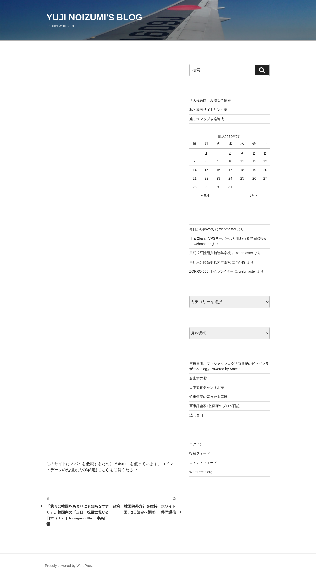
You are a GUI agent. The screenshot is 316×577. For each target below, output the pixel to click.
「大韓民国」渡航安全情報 (210, 100)
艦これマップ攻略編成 (206, 119)
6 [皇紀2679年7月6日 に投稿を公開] (265, 153)
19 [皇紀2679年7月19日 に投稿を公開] (254, 170)
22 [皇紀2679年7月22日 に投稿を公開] (206, 178)
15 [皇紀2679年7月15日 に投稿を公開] (206, 170)
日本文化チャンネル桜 (206, 387)
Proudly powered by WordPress (69, 566)
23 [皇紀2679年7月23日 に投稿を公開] (218, 178)
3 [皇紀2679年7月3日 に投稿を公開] (230, 153)
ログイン (196, 444)
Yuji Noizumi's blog (94, 17)
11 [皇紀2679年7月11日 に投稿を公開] (242, 161)
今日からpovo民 (201, 229)
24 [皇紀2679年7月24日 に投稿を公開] (230, 178)
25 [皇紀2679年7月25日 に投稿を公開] (242, 178)
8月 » (253, 195)
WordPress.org (200, 472)
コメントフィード (203, 463)
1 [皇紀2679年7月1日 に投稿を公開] (206, 153)
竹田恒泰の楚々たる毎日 (208, 397)
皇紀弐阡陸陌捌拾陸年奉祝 (210, 253)
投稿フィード (199, 453)
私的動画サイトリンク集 (208, 110)
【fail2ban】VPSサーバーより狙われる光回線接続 (228, 238)
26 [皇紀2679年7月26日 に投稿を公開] (254, 178)
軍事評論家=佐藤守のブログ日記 (214, 406)
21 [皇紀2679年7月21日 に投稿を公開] (195, 178)
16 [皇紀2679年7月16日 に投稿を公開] (218, 170)
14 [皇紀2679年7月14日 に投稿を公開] (195, 170)
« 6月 (205, 195)
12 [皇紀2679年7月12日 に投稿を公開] (254, 161)
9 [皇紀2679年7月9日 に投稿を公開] (218, 161)
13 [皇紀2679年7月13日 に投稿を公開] (265, 161)
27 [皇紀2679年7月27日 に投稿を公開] (265, 178)
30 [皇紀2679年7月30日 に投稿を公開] (218, 187)
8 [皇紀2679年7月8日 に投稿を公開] (206, 161)
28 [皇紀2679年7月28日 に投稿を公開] (195, 187)
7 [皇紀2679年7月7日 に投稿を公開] (195, 161)
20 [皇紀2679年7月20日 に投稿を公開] (265, 170)
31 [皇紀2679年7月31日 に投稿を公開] (230, 187)
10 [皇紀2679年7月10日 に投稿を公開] (230, 161)
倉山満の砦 (198, 378)
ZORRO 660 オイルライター (211, 271)
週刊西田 (196, 415)
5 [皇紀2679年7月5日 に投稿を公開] (254, 153)
